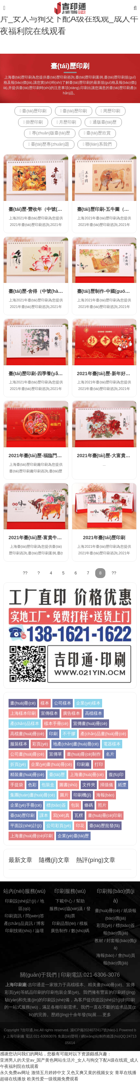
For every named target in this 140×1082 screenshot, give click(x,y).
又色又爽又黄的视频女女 (90, 1072)
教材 (99, 940)
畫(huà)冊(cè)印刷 (105, 815)
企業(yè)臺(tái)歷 (73, 836)
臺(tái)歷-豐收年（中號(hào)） (40, 209)
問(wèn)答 (34, 916)
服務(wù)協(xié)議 (66, 908)
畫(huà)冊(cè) (23, 703)
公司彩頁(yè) (58, 825)
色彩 (32, 785)
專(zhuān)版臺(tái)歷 (49, 133)
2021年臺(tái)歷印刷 (104, 537)
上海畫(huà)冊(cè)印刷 (31, 836)
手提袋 (16, 785)
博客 (40, 923)
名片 (110, 754)
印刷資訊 (13, 916)
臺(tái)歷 (57, 774)
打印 (99, 764)
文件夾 (88, 785)
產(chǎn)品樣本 (24, 723)
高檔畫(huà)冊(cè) (27, 734)
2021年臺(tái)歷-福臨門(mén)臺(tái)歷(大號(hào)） (62, 455)
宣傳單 (55, 754)
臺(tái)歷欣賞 (97, 133)
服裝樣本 (18, 744)
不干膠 (69, 734)
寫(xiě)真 (61, 815)
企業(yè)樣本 (88, 703)
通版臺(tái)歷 (103, 122)
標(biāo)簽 (56, 805)
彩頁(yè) (40, 744)
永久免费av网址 (15, 1072)
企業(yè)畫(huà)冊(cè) (51, 764)
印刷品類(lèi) (64, 923)
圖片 (64, 795)
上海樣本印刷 (23, 713)
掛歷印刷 (33, 122)
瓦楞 (78, 815)
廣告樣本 (71, 713)
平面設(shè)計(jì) (26, 825)
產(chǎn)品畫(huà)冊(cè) (103, 734)
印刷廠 (83, 764)
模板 (83, 923)
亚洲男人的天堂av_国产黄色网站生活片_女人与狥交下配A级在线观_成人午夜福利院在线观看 (69, 18)
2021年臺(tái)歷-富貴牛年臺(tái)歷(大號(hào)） (58, 537)
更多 (106, 1015)
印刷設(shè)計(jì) (20, 901)
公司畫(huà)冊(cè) (27, 754)
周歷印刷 (111, 111)
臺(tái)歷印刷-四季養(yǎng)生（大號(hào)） (54, 373)
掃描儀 (106, 785)
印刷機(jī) (82, 795)
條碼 (88, 805)
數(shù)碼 (80, 931)
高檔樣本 (93, 713)
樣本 (45, 703)
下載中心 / (65, 901)
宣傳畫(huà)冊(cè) (90, 723)
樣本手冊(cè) (56, 723)
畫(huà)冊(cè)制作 (84, 754)
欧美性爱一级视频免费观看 (52, 1079)
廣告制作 (59, 931)
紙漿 (122, 785)
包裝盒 (48, 785)
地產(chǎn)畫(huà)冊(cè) (76, 744)
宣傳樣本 (49, 713)
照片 (102, 805)
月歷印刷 (66, 122)
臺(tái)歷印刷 (33, 111)
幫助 (80, 901)
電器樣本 (112, 744)
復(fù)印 (116, 774)
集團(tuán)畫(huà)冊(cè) (32, 795)
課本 (44, 815)
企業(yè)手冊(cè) (26, 805)
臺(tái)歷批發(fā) (104, 825)
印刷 (53, 734)
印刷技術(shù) (18, 931)
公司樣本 (62, 703)
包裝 (75, 805)
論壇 (39, 931)
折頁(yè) (18, 764)
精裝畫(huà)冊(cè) (27, 774)
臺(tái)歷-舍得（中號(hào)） (38, 291)
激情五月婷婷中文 (48, 1072)
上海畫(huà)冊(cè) (87, 774)
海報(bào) (105, 795)
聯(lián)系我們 (97, 144)
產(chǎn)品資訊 (18, 923)
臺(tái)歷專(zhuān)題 (48, 144)
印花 (80, 825)
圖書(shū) (68, 785)
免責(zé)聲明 (68, 1036)
